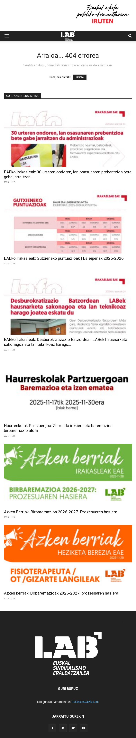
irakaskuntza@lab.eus (85, 702)
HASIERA (80, 77)
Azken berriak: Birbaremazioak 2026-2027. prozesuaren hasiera (61, 593)
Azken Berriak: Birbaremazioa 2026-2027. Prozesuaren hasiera (60, 512)
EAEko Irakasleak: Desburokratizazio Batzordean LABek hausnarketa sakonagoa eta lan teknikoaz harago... (65, 342)
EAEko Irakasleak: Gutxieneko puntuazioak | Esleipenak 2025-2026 (64, 258)
